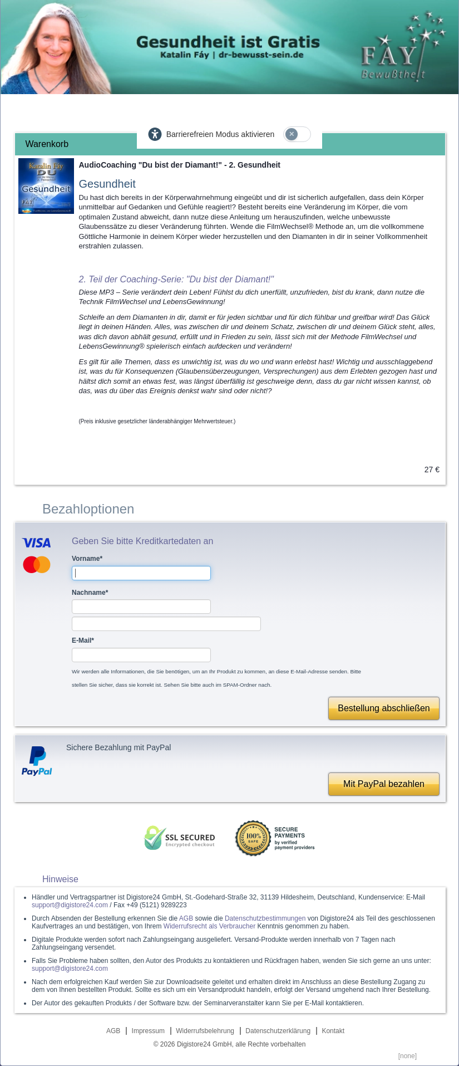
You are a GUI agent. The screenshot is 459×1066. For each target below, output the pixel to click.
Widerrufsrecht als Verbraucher (209, 926)
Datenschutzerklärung (277, 1031)
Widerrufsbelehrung (205, 1031)
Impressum (148, 1031)
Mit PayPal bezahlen (384, 784)
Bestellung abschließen (384, 708)
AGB (186, 918)
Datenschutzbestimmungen (265, 918)
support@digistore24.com (70, 905)
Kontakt (333, 1031)
